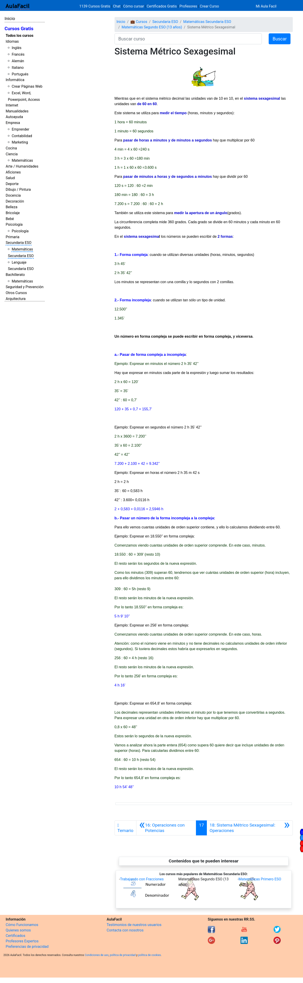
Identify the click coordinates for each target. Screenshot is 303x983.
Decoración (15, 201)
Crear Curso (209, 6)
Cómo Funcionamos (22, 925)
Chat (116, 6)
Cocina (11, 148)
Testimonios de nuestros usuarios (134, 925)
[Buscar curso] (188, 38)
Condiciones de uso (97, 955)
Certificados (15, 935)
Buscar (280, 39)
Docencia (13, 195)
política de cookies (149, 955)
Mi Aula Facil (266, 6)
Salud (10, 178)
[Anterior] (166, 827)
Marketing (20, 142)
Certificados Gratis (162, 6)
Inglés (16, 48)
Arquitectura (15, 299)
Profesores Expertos (22, 941)
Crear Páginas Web (27, 86)
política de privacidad (122, 955)
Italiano (18, 67)
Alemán (18, 61)
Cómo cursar (133, 6)
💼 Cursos (138, 22)
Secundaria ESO (18, 242)
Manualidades (17, 111)
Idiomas (12, 41)
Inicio (10, 18)
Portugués (20, 74)
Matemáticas (22, 160)
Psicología (14, 224)
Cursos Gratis (19, 28)
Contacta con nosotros (125, 930)
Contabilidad (22, 136)
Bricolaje (13, 213)
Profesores (188, 6)
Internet (12, 105)
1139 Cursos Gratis (95, 6)
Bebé (10, 219)
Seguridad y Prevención (24, 287)
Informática (15, 80)
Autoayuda (14, 117)
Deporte (12, 184)
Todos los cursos (19, 35)
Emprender (20, 129)
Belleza (11, 207)
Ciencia (12, 154)
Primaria (12, 237)
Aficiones (13, 172)
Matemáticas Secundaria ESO (207, 22)
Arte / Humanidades (22, 166)
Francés (18, 54)
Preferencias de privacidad (27, 946)
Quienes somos (18, 930)
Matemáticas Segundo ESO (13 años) (152, 27)
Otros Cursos (16, 293)
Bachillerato (15, 274)
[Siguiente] (250, 827)
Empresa (13, 123)
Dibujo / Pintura (18, 189)
